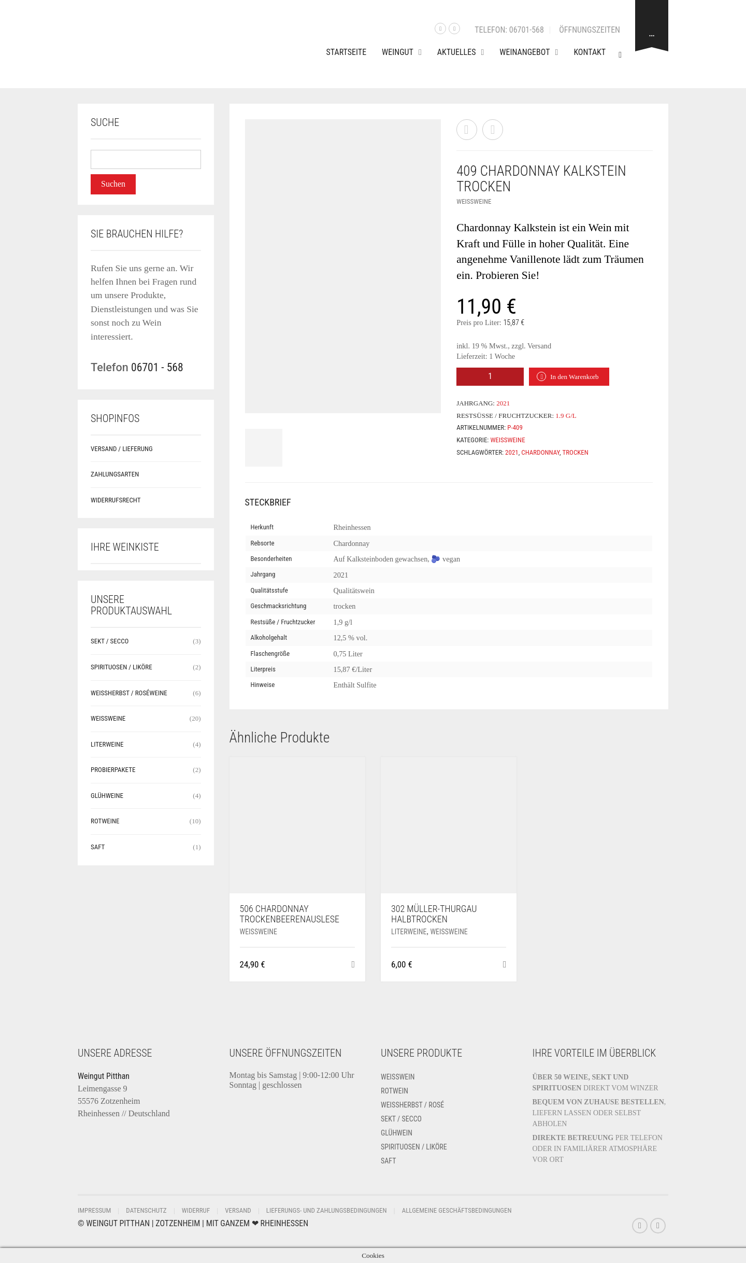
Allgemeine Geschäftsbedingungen (457, 1210)
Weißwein (397, 1077)
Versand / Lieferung (122, 449)
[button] (353, 964)
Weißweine (473, 201)
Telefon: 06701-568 (509, 30)
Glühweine (107, 795)
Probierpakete (113, 770)
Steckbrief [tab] (268, 502)
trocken (575, 452)
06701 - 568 (157, 367)
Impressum (94, 1210)
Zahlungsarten (115, 474)
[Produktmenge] (490, 377)
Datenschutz (146, 1210)
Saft (98, 847)
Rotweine (105, 821)
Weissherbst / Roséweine (129, 693)
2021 (512, 452)
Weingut (397, 52)
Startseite (346, 52)
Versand (238, 1210)
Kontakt (589, 52)
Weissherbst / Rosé (412, 1105)
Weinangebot (524, 52)
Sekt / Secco (109, 641)
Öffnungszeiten (589, 30)
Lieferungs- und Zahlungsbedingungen (326, 1210)
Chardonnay (540, 452)
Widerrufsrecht (116, 500)
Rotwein (394, 1091)
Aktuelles (456, 52)
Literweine (408, 932)
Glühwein (396, 1133)
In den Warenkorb (574, 377)
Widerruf (196, 1210)
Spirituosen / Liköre (121, 667)
